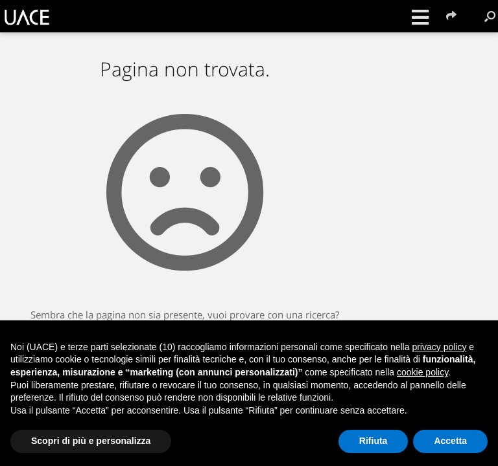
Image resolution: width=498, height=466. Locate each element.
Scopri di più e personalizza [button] (90, 441)
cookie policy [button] (422, 372)
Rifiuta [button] (373, 441)
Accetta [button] (450, 441)
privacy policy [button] (439, 347)
